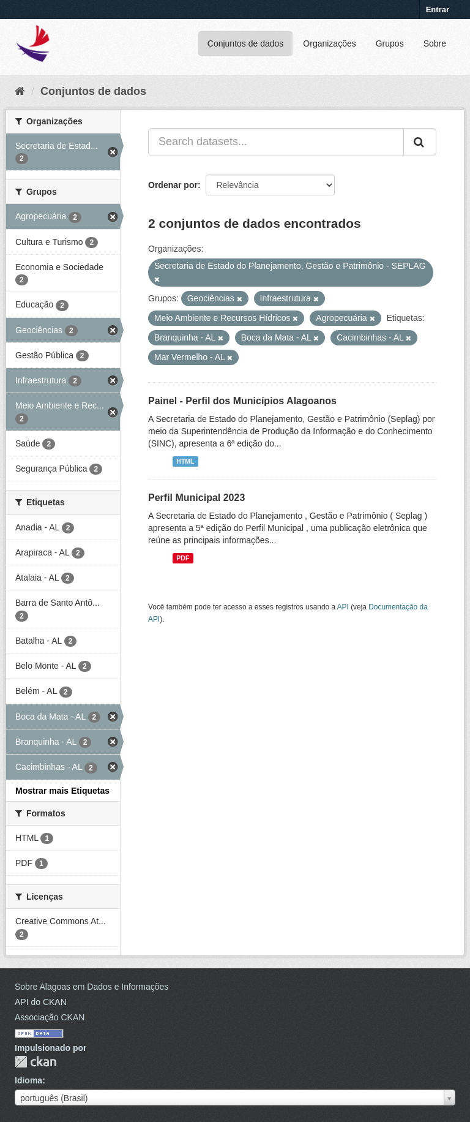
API (343, 607)
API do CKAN (41, 1002)
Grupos (390, 43)
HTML (185, 461)
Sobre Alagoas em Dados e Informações (91, 987)
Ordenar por (173, 185)
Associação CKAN (49, 1017)
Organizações (329, 43)
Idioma (28, 1080)
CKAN (35, 1061)
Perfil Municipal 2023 (196, 497)
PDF (182, 558)
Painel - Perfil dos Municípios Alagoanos (242, 401)
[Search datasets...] (276, 142)
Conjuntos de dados (245, 43)
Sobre (434, 43)
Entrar (437, 9)
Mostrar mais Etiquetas (62, 791)
